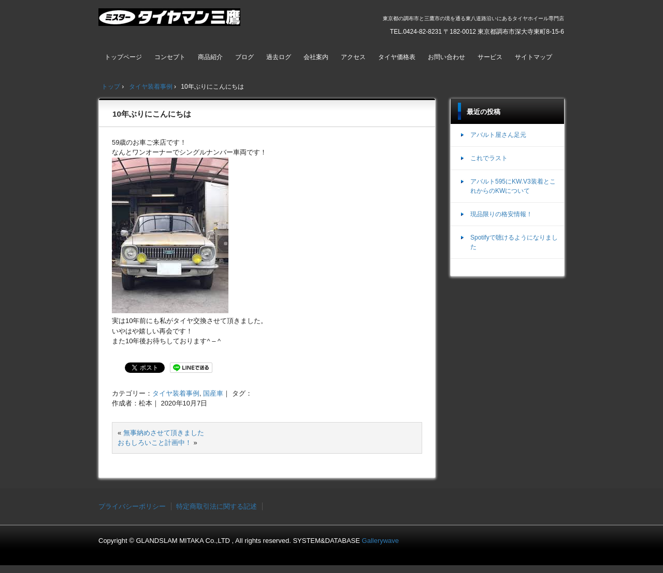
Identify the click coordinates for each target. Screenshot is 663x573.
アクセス (353, 57)
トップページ (123, 57)
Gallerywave (380, 540)
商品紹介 (210, 57)
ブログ (244, 57)
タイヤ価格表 (396, 57)
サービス (490, 57)
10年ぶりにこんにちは (151, 113)
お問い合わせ (446, 57)
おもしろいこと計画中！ (155, 442)
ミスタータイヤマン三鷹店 (170, 21)
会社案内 (316, 57)
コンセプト (169, 57)
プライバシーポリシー (132, 506)
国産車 (213, 393)
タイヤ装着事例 (175, 393)
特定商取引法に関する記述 (216, 506)
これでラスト (489, 158)
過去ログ (278, 57)
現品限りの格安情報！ (501, 214)
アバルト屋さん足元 (498, 134)
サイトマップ (533, 57)
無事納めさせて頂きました (163, 433)
